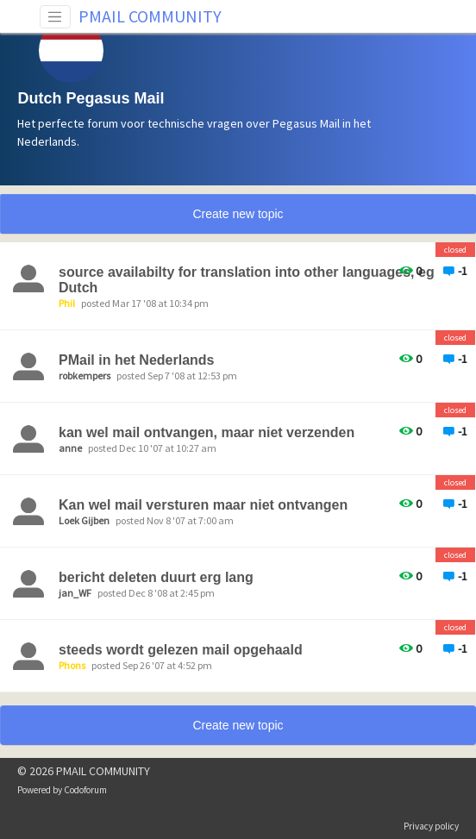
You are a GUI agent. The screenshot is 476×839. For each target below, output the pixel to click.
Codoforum (85, 790)
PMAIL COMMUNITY (150, 16)
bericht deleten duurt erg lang (156, 577)
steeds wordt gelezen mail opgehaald (181, 649)
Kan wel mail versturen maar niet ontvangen (203, 505)
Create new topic (237, 214)
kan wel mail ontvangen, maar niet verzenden (206, 432)
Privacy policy (431, 826)
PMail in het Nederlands (136, 360)
